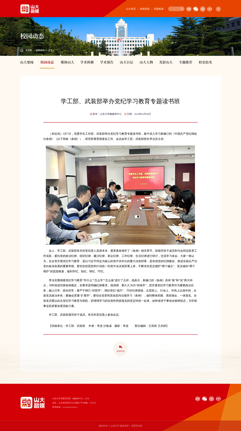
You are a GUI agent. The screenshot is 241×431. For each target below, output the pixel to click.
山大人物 (146, 62)
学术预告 (107, 62)
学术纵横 (87, 62)
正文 (50, 50)
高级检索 (159, 8)
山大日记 (126, 62)
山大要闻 (27, 62)
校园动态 (40, 50)
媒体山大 (67, 62)
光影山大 (166, 62)
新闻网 (28, 50)
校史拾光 (205, 62)
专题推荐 (185, 62)
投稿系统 (145, 8)
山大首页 (131, 8)
